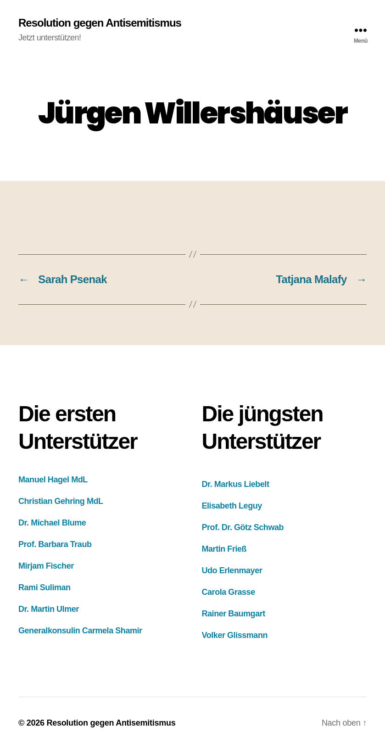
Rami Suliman (44, 587)
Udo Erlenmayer (232, 570)
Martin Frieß (224, 548)
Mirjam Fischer (46, 565)
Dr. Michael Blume (52, 522)
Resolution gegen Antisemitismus (99, 22)
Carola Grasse (228, 592)
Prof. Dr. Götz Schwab (243, 527)
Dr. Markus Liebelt (235, 484)
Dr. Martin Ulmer (48, 609)
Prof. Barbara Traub (55, 544)
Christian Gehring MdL (60, 501)
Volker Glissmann (235, 635)
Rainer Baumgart (233, 613)
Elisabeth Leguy (232, 505)
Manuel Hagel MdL (53, 479)
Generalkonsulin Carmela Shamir (80, 630)
